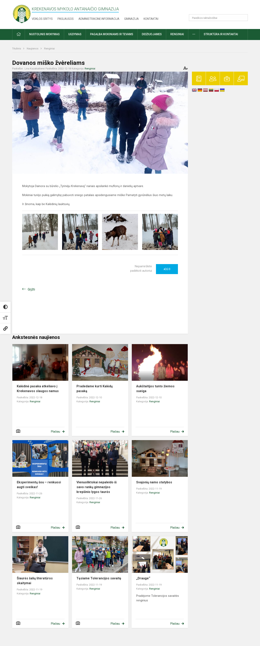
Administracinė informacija (98, 18)
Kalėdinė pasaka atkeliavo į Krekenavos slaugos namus (38, 388)
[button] (220, 8)
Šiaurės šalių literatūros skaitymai (35, 580)
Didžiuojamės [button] (152, 34)
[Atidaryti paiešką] (243, 17)
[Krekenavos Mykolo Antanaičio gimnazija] (21, 14)
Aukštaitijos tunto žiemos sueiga (155, 388)
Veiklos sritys (42, 18)
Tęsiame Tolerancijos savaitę (98, 578)
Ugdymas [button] (74, 34)
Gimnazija (131, 18)
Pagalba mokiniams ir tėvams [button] (111, 34)
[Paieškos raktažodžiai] (218, 17)
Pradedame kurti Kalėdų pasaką (94, 388)
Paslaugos (66, 18)
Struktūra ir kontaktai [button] (221, 34)
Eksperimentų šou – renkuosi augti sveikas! (39, 484)
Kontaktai (151, 18)
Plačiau (55, 431)
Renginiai (49, 48)
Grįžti (31, 289)
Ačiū (167, 269)
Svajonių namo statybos (154, 482)
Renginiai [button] (177, 34)
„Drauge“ (143, 578)
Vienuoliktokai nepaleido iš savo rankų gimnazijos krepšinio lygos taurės (96, 487)
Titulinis (17, 48)
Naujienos (33, 48)
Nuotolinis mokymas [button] (44, 34)
